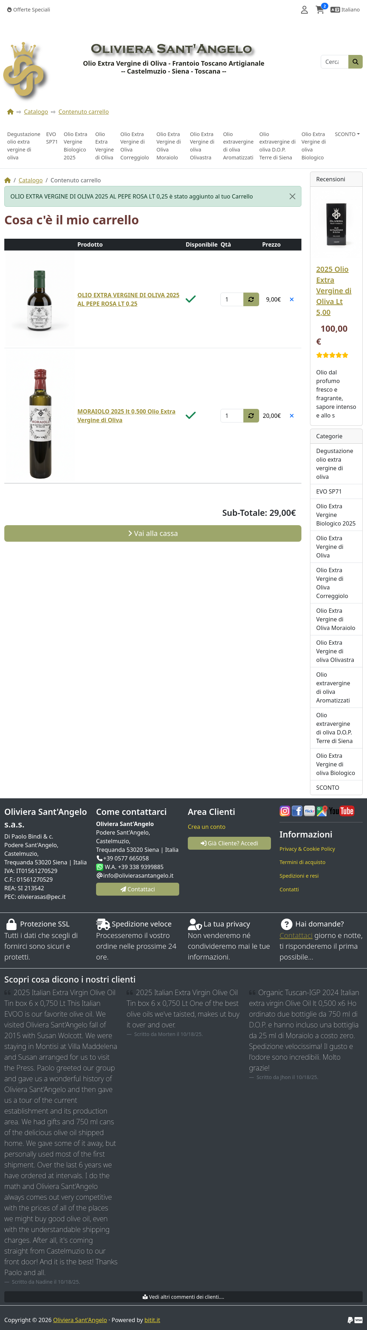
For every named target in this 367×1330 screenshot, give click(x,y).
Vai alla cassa (153, 533)
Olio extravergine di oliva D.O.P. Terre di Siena (277, 146)
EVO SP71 (52, 138)
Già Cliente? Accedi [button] (229, 843)
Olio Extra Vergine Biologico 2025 (75, 146)
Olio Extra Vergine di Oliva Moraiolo (168, 146)
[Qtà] (232, 299)
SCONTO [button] (345, 134)
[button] (304, 10)
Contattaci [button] (137, 889)
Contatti (289, 889)
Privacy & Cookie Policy (307, 848)
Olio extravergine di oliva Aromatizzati (238, 146)
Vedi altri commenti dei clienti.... (183, 1296)
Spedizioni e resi (299, 875)
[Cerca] (335, 62)
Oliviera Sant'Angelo (80, 1320)
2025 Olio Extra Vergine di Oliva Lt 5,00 (333, 290)
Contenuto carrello (83, 112)
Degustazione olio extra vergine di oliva (23, 146)
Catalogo (36, 112)
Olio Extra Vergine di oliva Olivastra (202, 146)
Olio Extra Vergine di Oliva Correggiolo (134, 146)
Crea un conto (206, 827)
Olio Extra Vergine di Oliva (104, 146)
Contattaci (296, 935)
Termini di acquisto (302, 862)
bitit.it (152, 1320)
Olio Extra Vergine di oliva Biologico (313, 146)
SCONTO (327, 788)
